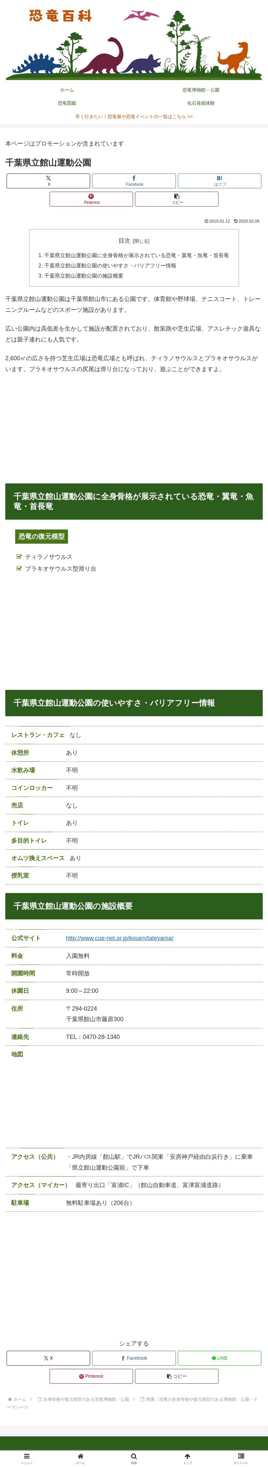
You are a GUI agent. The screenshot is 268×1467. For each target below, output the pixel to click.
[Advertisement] (134, 430)
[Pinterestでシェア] (91, 199)
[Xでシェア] (48, 181)
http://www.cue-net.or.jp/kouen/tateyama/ (119, 939)
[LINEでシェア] (220, 1359)
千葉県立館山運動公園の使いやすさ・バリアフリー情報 (110, 266)
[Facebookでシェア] (134, 181)
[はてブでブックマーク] (220, 181)
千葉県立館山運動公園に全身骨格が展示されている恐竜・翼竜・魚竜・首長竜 (136, 255)
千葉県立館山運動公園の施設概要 (83, 277)
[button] (177, 199)
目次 (124, 240)
